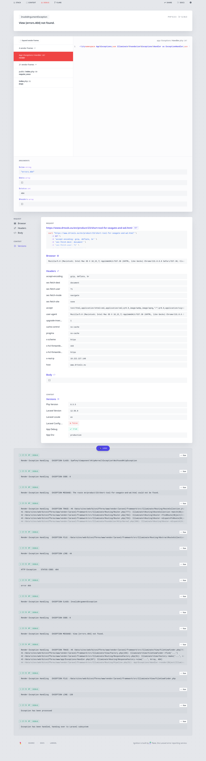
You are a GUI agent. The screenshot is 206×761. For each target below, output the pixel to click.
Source (31, 743)
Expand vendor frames (29, 40)
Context (18, 241)
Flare (153, 743)
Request (17, 219)
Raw (183, 455)
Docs (42, 743)
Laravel (53, 743)
